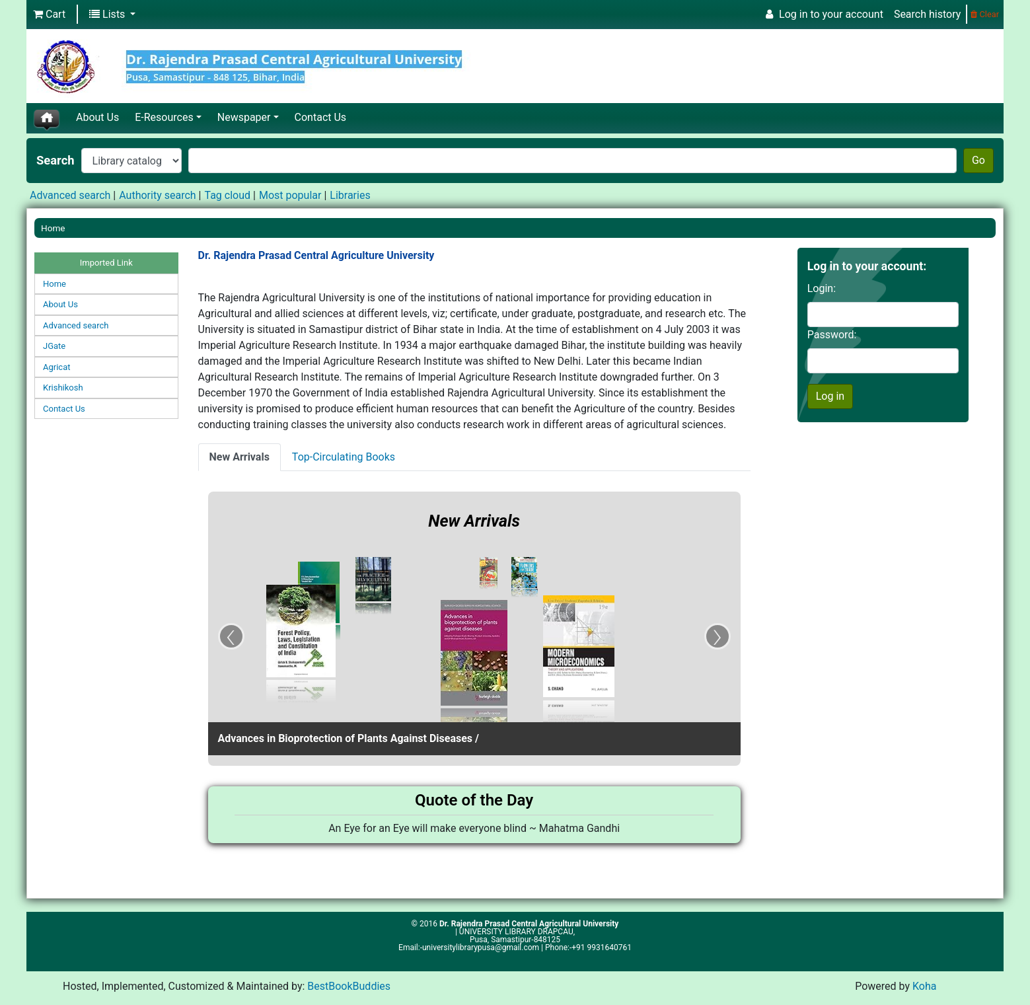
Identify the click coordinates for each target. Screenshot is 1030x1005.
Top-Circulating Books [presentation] (343, 457)
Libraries (350, 195)
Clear (985, 14)
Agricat (56, 367)
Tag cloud (227, 195)
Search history (927, 14)
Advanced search (70, 195)
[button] (49, 14)
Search (55, 160)
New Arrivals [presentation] (239, 457)
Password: (832, 334)
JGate (54, 346)
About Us (97, 117)
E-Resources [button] (164, 117)
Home (53, 228)
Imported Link (106, 263)
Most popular (290, 195)
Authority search (157, 195)
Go (978, 160)
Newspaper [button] (244, 117)
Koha (924, 986)
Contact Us (321, 117)
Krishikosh (63, 387)
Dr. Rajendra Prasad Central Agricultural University (528, 923)
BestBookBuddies (348, 986)
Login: (821, 288)
